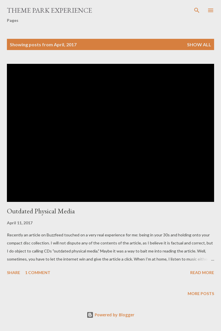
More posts (201, 293)
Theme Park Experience (49, 10)
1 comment (37, 272)
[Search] (196, 10)
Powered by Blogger (110, 314)
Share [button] (13, 272)
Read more (202, 272)
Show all (199, 44)
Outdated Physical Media (41, 210)
